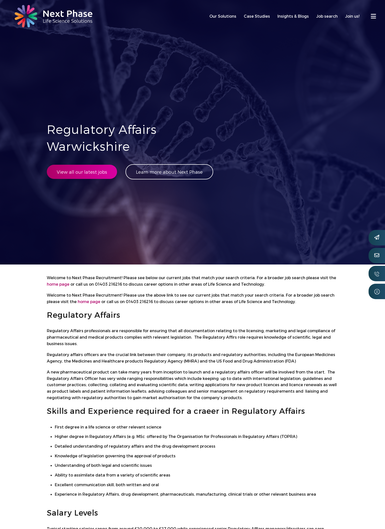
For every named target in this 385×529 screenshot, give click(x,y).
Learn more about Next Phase (169, 171)
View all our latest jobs (82, 171)
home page (58, 284)
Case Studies (257, 16)
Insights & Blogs (293, 16)
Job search (327, 16)
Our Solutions (222, 16)
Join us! (352, 16)
